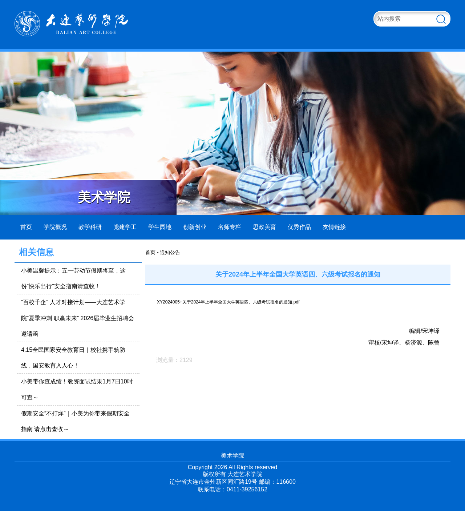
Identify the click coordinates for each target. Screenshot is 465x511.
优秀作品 (299, 227)
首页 (26, 227)
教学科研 (90, 227)
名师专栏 (229, 227)
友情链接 (334, 227)
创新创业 (194, 227)
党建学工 (125, 227)
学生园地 (159, 227)
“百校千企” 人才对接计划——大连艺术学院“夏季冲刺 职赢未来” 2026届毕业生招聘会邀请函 (77, 318)
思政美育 (264, 227)
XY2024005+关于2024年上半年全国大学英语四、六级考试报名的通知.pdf (228, 302)
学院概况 (55, 227)
